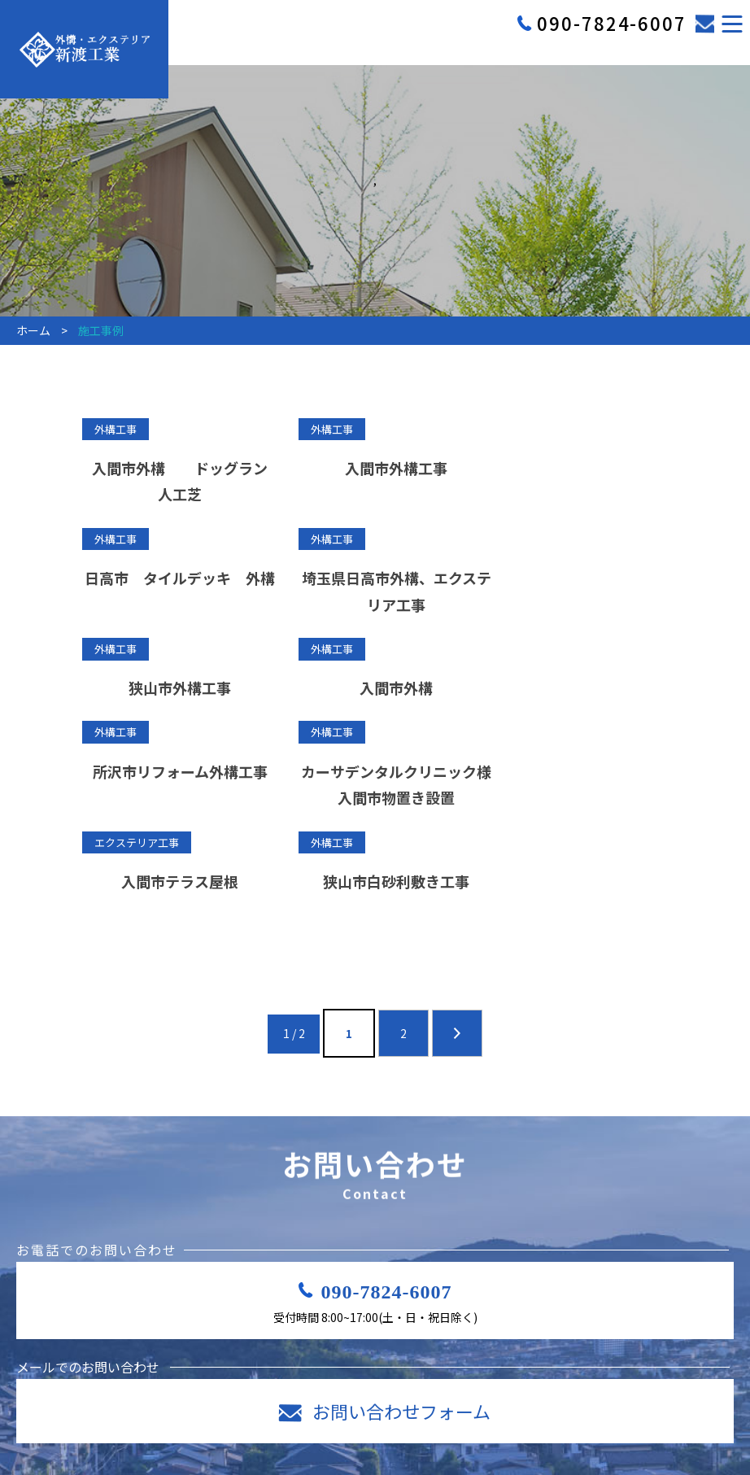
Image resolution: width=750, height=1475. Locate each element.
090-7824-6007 (386, 1225)
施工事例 (519, 1436)
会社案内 (436, 1436)
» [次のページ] (457, 951)
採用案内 (354, 1436)
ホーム (184, 1436)
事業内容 (271, 1436)
